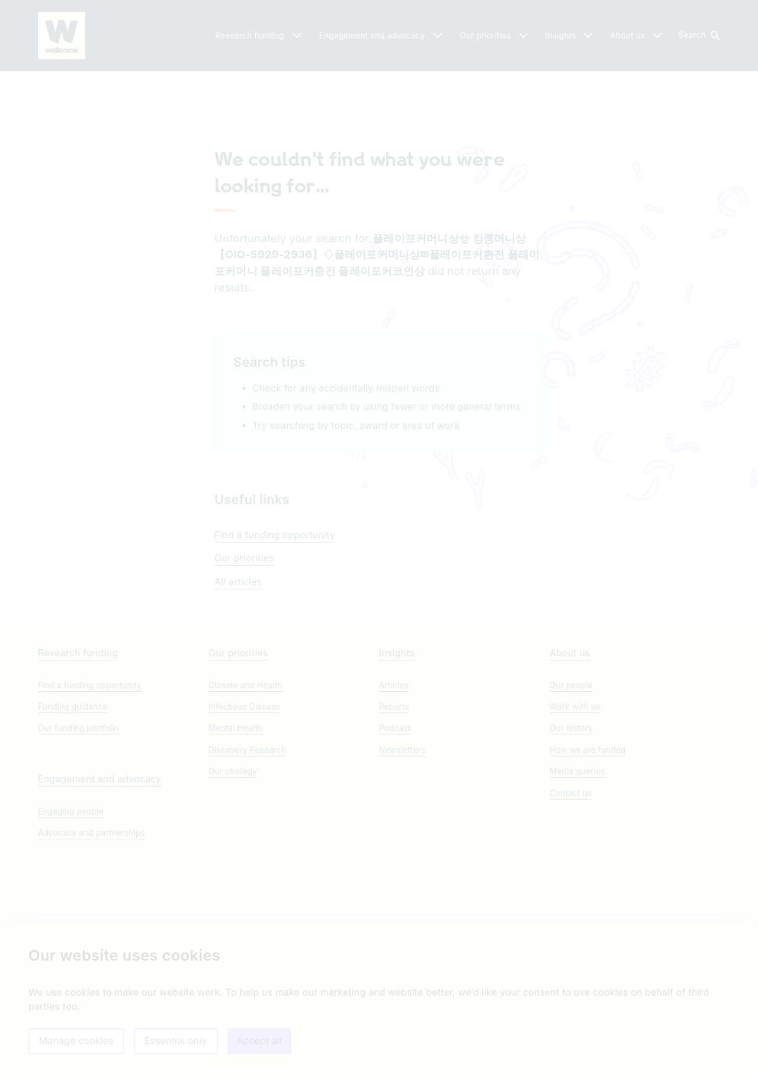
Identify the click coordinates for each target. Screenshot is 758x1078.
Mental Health (235, 818)
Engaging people (71, 901)
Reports (394, 796)
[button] (698, 36)
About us (570, 743)
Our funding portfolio (78, 818)
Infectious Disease (244, 796)
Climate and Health (245, 775)
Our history (571, 818)
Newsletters (402, 840)
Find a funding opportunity (274, 606)
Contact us (571, 883)
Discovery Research (247, 840)
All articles (238, 653)
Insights (397, 743)
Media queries (577, 861)
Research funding (78, 743)
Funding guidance (73, 796)
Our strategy (232, 861)
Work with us (575, 796)
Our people (571, 775)
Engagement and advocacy (99, 869)
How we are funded (588, 840)
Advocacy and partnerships (91, 923)
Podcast (394, 818)
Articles (394, 775)
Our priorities (244, 629)
